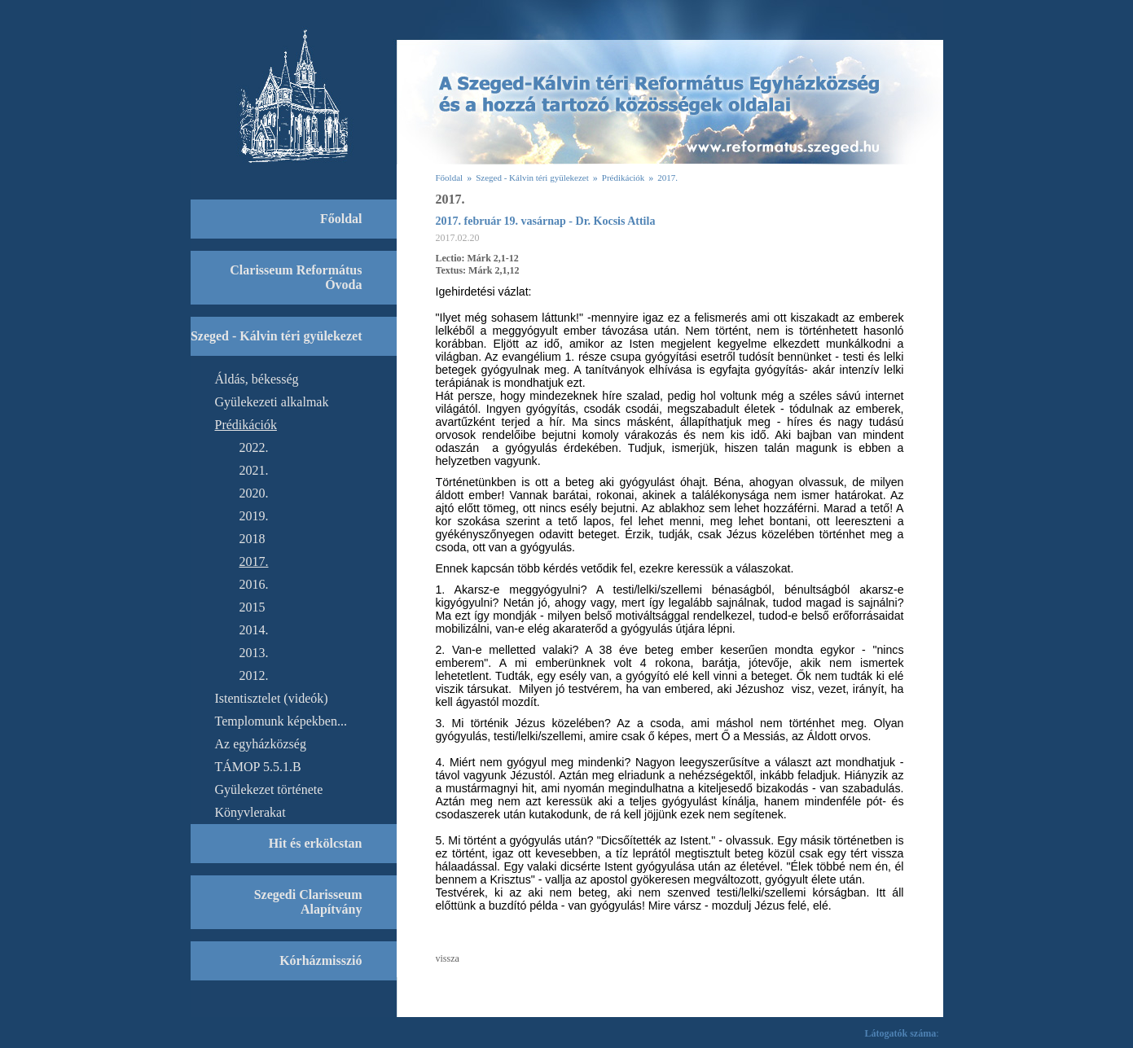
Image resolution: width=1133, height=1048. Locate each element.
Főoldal (449, 177)
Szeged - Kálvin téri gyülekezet (532, 177)
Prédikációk (623, 177)
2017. (667, 177)
